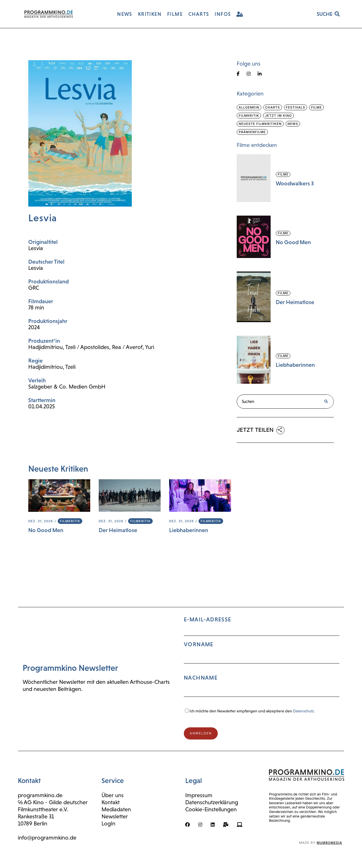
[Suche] (326, 401)
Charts (272, 107)
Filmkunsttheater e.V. (43, 809)
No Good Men (45, 530)
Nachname (200, 678)
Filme (316, 107)
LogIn (108, 823)
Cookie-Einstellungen (211, 809)
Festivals (295, 107)
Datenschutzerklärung (211, 802)
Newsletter (115, 816)
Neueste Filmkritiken (260, 124)
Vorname (199, 644)
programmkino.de (40, 795)
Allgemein (249, 107)
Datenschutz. (304, 711)
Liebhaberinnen (188, 530)
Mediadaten (116, 809)
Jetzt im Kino (278, 116)
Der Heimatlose (118, 530)
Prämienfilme (252, 132)
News (293, 124)
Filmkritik (70, 521)
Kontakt (111, 802)
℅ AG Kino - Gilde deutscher (53, 802)
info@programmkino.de (47, 837)
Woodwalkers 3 (295, 183)
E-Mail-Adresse (261, 659)
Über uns (113, 795)
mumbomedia (329, 843)
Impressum (198, 795)
